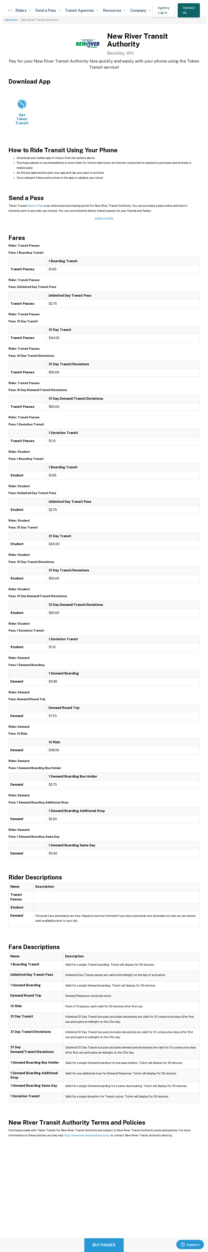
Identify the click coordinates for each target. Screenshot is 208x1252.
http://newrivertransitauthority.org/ (87, 1135)
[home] (10, 10)
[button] (23, 10)
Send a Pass (36, 205)
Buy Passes (104, 1245)
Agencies (11, 19)
